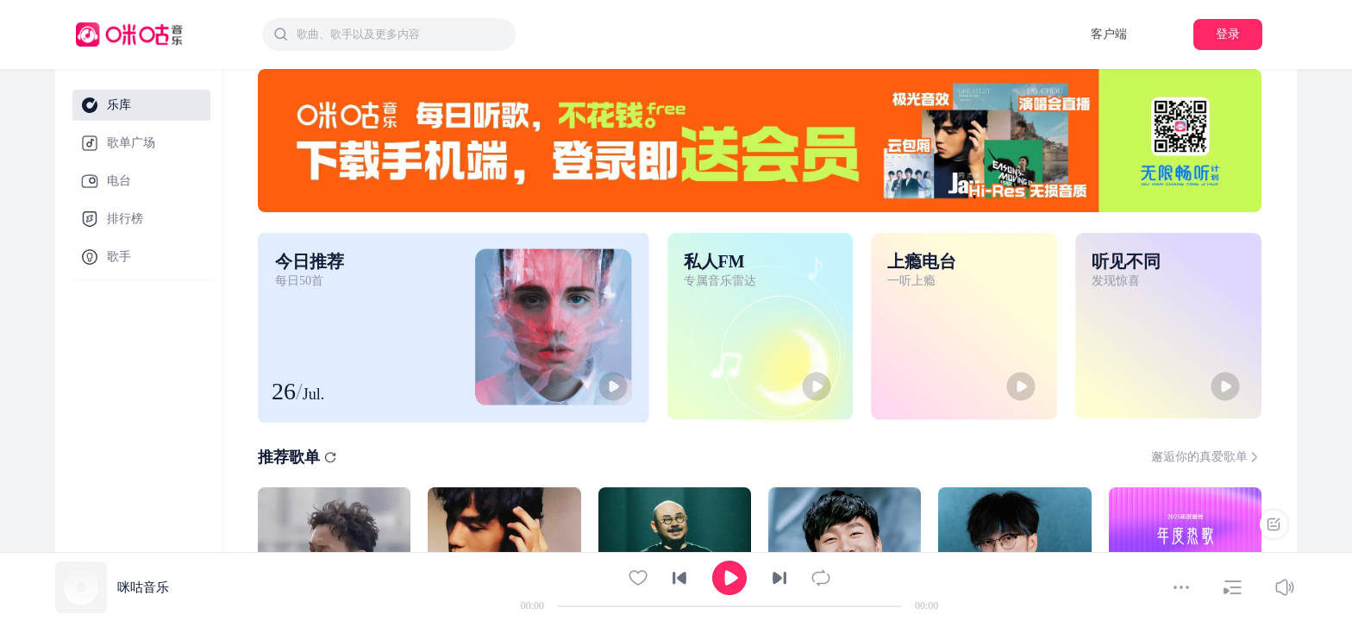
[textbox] (401, 34)
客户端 (1109, 34)
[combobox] (389, 34)
